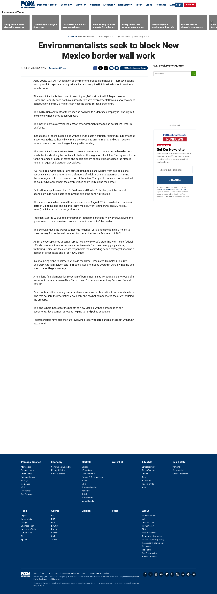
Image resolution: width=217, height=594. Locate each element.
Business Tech (27, 526)
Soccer (54, 533)
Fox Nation (147, 550)
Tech (138, 4)
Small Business (58, 474)
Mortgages (26, 467)
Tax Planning (27, 494)
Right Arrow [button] (211, 22)
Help (84, 573)
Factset (106, 577)
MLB (53, 522)
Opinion (86, 510)
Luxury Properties (180, 474)
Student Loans (27, 470)
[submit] (193, 73)
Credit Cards (26, 474)
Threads (106, 68)
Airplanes (146, 480)
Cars (144, 477)
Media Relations (149, 533)
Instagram (156, 574)
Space (24, 539)
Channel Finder (149, 516)
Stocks (85, 467)
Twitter (100, 68)
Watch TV (190, 5)
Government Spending (61, 467)
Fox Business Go (149, 553)
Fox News (146, 546)
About (145, 510)
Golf (53, 536)
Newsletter (183, 574)
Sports (55, 510)
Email (116, 68)
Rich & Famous (148, 470)
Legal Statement (54, 579)
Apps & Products (149, 556)
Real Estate (124, 4)
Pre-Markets (87, 497)
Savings (24, 480)
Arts (144, 487)
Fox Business (28, 4)
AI (22, 536)
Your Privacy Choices (70, 573)
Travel (145, 474)
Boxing (54, 529)
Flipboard (166, 574)
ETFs (84, 484)
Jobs (144, 519)
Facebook (95, 68)
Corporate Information (152, 536)
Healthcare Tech (28, 529)
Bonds (84, 480)
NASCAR (55, 526)
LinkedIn (172, 574)
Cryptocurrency (88, 474)
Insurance (25, 484)
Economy (66, 4)
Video (149, 4)
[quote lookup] (172, 73)
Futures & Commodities (92, 477)
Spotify (188, 574)
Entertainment (148, 467)
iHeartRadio (193, 574)
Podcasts (161, 4)
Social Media (26, 519)
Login (178, 5)
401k (23, 487)
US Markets (87, 470)
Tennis (54, 539)
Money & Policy (58, 470)
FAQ (144, 529)
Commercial (178, 470)
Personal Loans (28, 477)
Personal (177, 467)
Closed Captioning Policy (153, 539)
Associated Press (57, 68)
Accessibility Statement (152, 543)
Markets (80, 4)
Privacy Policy (166, 190)
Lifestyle (108, 4)
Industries (86, 491)
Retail (84, 494)
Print (111, 68)
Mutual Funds (88, 501)
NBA (53, 519)
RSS (177, 574)
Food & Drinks (148, 484)
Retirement (26, 491)
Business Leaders (89, 487)
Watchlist (95, 4)
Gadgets (25, 522)
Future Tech (26, 533)
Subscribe (175, 179)
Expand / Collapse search (172, 5)
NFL (53, 516)
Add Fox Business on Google (135, 68)
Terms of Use (181, 190)
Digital (24, 516)
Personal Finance (46, 4)
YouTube (161, 574)
